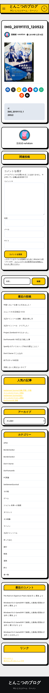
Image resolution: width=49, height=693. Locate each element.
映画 (5, 554)
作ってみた (8, 540)
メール (6, 229)
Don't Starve (9, 463)
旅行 (5, 547)
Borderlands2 (9, 450)
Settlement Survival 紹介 (13, 395)
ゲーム (6, 498)
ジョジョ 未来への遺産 (12, 505)
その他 (6, 491)
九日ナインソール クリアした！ (17, 325)
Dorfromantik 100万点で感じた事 (17, 339)
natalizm (21, 34)
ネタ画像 (7, 519)
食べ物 (6, 574)
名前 (6, 218)
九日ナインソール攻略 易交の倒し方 (18, 318)
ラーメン (7, 526)
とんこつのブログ (24, 6)
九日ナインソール (11, 533)
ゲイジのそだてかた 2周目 (14, 398)
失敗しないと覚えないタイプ (15, 367)
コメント (8, 181)
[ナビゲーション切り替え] (4, 8)
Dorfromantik (9, 470)
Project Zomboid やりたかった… (16, 332)
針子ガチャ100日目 (11, 360)
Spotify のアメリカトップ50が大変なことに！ (21, 346)
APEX (6, 443)
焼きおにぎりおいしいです (14, 661)
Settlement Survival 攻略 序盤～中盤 (18, 390)
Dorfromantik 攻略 (11, 400)
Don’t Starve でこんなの (13, 353)
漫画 (5, 560)
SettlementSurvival (11, 484)
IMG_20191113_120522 (16, 112)
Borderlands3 (9, 457)
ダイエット (8, 512)
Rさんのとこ (8, 658)
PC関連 (6, 477)
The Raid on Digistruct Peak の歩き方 (18, 596)
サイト (6, 240)
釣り (5, 567)
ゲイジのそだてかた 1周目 (14, 393)
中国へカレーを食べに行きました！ (17, 305)
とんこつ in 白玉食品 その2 (14, 312)
